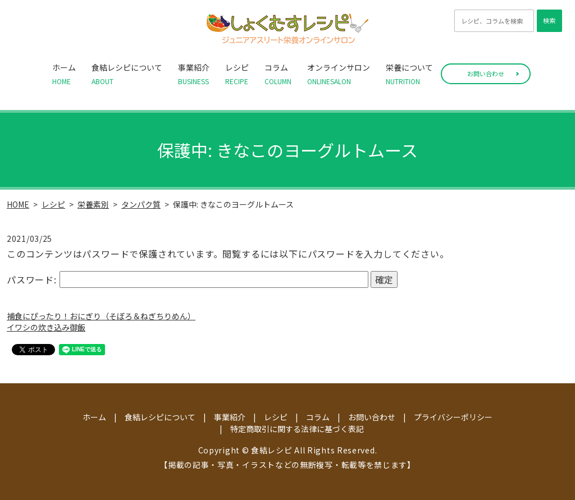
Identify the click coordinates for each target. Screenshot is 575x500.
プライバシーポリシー (453, 417)
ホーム (64, 74)
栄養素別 (93, 204)
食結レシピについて (127, 74)
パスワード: (187, 279)
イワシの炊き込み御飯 (46, 327)
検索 (549, 20)
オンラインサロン (338, 74)
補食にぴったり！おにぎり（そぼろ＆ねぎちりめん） (101, 316)
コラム (277, 74)
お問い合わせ (485, 73)
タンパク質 (141, 204)
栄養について (409, 74)
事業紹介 (193, 74)
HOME (18, 204)
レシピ (237, 74)
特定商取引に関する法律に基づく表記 (297, 428)
